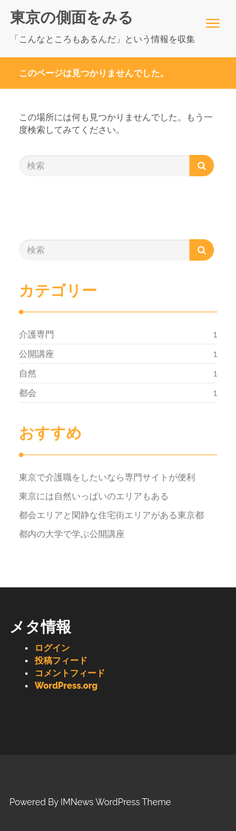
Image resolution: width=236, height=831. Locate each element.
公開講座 (36, 354)
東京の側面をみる (71, 17)
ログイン (52, 648)
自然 (28, 373)
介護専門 (36, 334)
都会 (28, 393)
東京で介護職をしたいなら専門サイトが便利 (107, 477)
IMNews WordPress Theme (115, 802)
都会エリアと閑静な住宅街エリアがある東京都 (111, 515)
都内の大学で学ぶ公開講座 (72, 534)
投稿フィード (61, 660)
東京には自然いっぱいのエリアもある (94, 496)
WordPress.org (66, 686)
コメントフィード (70, 673)
